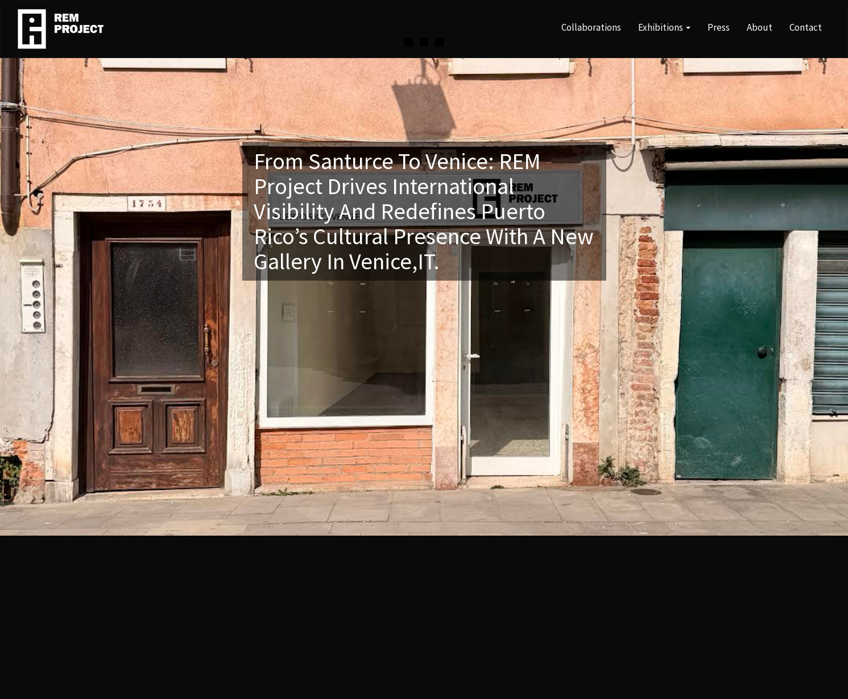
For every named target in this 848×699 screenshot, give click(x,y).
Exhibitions (664, 27)
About (759, 27)
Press (719, 27)
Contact (805, 27)
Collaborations (591, 27)
